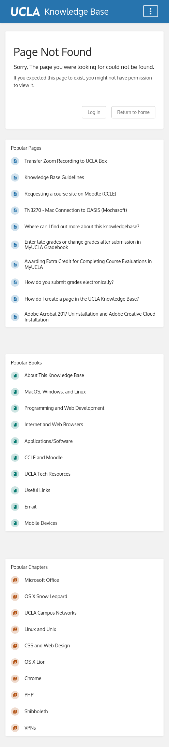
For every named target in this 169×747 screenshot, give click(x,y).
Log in (94, 112)
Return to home (133, 112)
